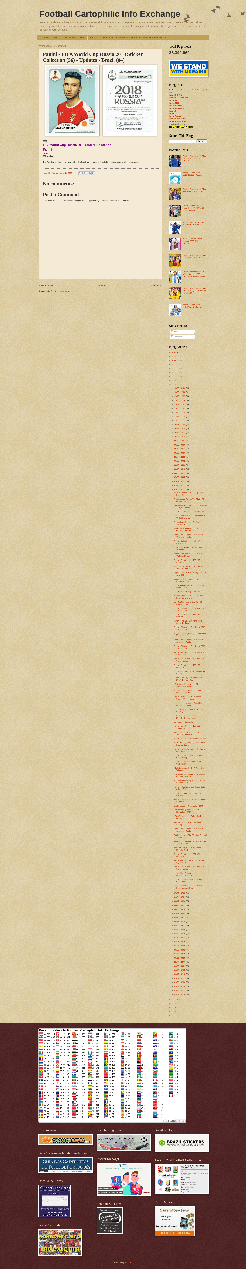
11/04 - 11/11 (180, 420)
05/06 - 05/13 (180, 925)
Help (82, 37)
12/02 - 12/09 (180, 404)
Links (93, 37)
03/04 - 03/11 (180, 962)
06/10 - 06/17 (180, 905)
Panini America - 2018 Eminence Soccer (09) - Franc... (187, 698)
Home (45, 37)
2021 (174, 372)
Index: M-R (174, 103)
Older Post (156, 285)
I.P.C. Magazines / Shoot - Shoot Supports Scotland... (187, 685)
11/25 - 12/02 (180, 408)
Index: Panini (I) (176, 106)
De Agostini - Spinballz (183, 722)
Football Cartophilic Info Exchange (109, 14)
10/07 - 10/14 (180, 437)
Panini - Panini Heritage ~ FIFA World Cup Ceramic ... (189, 763)
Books (56, 37)
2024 (174, 360)
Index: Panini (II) (176, 108)
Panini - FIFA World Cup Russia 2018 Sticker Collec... (189, 609)
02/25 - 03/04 (180, 966)
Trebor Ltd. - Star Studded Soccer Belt (190, 739)
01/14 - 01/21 (180, 990)
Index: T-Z (173, 113)
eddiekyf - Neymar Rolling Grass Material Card (187, 849)
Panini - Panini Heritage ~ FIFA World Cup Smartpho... (189, 750)
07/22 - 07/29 (180, 481)
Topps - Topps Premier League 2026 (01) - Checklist (192, 241)
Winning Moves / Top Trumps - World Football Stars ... (189, 782)
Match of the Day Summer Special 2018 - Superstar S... (188, 733)
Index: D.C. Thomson (178, 98)
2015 (174, 1008)
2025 (174, 356)
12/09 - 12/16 (180, 400)
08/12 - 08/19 (180, 469)
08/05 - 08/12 (180, 473)
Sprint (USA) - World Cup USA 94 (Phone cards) (188, 603)
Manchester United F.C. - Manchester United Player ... (189, 517)
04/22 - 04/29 (180, 934)
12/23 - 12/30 (180, 392)
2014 (174, 1012)
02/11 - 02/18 (180, 974)
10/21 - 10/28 (180, 429)
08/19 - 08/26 (180, 465)
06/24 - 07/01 (180, 897)
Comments (177, 337)
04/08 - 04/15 (180, 942)
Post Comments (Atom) (60, 291)
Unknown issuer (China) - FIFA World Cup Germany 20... (189, 775)
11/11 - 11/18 (180, 416)
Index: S (172, 111)
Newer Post (46, 285)
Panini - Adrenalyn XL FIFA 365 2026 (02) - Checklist (194, 190)
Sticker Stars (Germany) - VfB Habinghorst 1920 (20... (186, 811)
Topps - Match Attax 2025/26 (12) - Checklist (193, 174)
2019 (174, 381)
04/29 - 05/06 (180, 930)
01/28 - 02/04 (180, 982)
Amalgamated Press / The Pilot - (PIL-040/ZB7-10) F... (190, 500)
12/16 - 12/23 (180, 396)
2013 (174, 1016)
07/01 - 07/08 (180, 893)
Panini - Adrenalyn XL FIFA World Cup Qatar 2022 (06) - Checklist (194, 290)
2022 (174, 368)
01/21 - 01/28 (180, 986)
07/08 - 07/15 (180, 489)
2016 (174, 1004)
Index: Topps (175, 116)
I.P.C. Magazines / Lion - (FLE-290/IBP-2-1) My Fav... (187, 717)
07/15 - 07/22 (180, 485)
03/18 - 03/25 (180, 954)
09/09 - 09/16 (180, 453)
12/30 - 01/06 (180, 388)
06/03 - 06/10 (180, 909)
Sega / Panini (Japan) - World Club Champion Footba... (188, 536)
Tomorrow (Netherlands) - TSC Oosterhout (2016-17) (187, 529)
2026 (174, 352)
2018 (174, 385)
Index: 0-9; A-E (175, 95)
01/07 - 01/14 (180, 994)
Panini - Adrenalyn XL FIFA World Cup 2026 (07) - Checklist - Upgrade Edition (194, 274)
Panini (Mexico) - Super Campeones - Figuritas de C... (190, 861)
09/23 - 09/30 (180, 445)
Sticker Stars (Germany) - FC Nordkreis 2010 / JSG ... (186, 874)
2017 (174, 1000)
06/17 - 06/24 (180, 901)
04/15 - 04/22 (180, 938)
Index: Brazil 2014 (177, 119)
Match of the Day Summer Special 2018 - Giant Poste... (188, 567)
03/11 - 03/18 (180, 958)
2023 (174, 364)
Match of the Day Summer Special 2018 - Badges (188, 622)
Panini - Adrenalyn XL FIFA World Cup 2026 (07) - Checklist (194, 158)
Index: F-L (173, 100)
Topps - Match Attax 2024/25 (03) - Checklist (193, 306)
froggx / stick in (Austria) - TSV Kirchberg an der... (186, 580)
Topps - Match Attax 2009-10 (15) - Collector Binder (188, 555)
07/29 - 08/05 (180, 477)
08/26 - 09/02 (180, 461)
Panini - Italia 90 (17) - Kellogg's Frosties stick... (187, 542)
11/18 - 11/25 (180, 412)
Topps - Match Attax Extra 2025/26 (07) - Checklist (193, 223)
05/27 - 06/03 (180, 913)
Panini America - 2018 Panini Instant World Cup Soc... (189, 586)
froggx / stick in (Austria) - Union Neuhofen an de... (187, 691)
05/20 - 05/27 (180, 917)
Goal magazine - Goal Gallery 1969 (188, 806)
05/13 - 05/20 (180, 921)
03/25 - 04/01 (180, 950)
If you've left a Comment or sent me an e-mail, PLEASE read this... (135, 37)
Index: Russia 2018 (177, 121)
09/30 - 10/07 (180, 441)
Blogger (128, 1262)
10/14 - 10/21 (180, 433)
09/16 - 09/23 (180, 449)
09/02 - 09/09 (180, 457)
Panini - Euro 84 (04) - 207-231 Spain (189, 512)
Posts (174, 332)
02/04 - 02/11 (180, 978)
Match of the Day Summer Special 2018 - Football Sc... (188, 679)
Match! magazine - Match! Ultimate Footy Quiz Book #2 (188, 887)
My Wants (70, 37)
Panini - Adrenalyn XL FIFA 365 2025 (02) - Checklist (194, 256)
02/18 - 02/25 (180, 970)
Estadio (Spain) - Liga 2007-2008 (188, 592)
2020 (174, 377)
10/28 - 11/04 (180, 425)
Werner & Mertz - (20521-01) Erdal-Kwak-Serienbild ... (188, 494)
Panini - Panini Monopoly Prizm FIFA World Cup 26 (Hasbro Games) (193, 208)
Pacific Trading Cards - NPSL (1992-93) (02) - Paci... (189, 710)
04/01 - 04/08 (180, 946)
